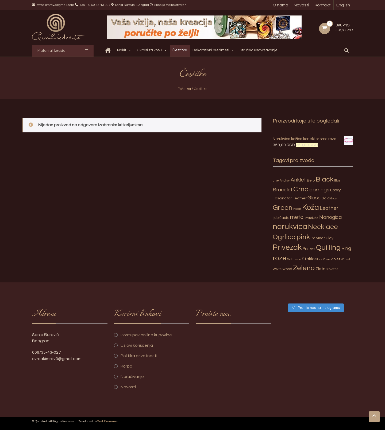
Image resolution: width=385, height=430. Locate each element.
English (343, 5)
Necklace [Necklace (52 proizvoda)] (323, 226)
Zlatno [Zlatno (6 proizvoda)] (321, 269)
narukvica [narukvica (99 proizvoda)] (290, 227)
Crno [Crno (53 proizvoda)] (301, 189)
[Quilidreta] (108, 51)
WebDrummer (107, 421)
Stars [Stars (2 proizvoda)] (318, 259)
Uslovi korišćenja (137, 345)
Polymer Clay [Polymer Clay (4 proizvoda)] (322, 238)
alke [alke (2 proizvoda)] (276, 180)
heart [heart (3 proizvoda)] (297, 209)
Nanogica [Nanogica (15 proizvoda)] (330, 217)
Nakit (124, 51)
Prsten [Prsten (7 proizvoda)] (309, 248)
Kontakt (323, 5)
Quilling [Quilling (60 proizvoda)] (328, 247)
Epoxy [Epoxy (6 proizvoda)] (335, 190)
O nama (280, 5)
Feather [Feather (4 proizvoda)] (299, 198)
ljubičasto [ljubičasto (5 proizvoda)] (281, 218)
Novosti (301, 5)
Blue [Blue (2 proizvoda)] (337, 180)
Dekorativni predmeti (213, 51)
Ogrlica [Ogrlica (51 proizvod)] (284, 237)
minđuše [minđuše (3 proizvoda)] (311, 218)
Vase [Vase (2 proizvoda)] (326, 259)
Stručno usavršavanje (259, 50)
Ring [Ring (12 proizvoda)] (346, 248)
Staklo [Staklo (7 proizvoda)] (308, 259)
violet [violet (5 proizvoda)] (335, 259)
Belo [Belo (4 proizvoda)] (311, 180)
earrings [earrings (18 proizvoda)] (319, 189)
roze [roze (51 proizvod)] (279, 258)
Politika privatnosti (139, 356)
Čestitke (179, 50)
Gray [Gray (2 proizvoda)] (333, 198)
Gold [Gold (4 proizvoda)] (325, 198)
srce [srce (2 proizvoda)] (298, 259)
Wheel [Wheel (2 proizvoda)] (345, 259)
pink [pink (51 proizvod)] (303, 237)
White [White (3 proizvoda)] (277, 269)
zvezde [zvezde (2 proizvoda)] (333, 269)
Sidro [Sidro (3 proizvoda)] (290, 259)
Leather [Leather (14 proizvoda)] (329, 208)
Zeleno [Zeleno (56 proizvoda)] (304, 268)
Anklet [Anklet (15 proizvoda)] (298, 180)
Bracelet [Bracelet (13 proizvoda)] (282, 189)
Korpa (126, 366)
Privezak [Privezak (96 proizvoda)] (287, 247)
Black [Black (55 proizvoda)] (324, 179)
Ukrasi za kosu (152, 51)
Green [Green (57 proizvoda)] (282, 207)
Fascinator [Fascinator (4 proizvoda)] (282, 198)
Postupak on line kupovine (146, 335)
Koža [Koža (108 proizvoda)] (310, 207)
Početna (184, 89)
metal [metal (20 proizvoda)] (297, 217)
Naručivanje (132, 376)
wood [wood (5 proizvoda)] (287, 269)
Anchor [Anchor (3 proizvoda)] (285, 180)
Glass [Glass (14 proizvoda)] (314, 197)
